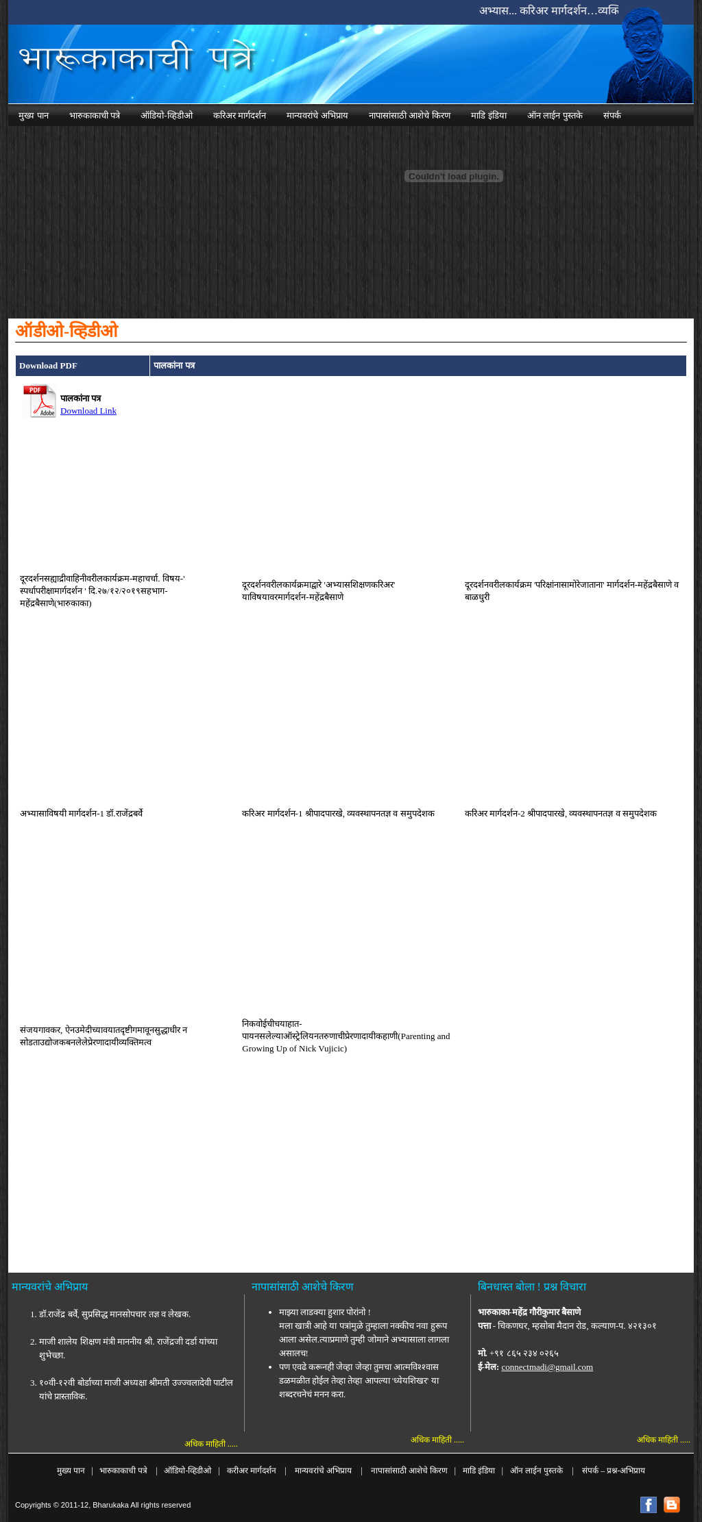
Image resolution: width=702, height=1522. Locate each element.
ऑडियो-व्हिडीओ (187, 1470)
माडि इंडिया (479, 1470)
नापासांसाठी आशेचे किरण (408, 1470)
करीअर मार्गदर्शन (253, 1470)
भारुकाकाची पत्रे (123, 1470)
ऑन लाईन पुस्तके (536, 1470)
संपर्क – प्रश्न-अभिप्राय (613, 1470)
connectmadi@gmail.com (548, 1367)
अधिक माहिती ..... (211, 1444)
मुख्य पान (71, 1470)
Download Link (88, 411)
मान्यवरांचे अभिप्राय (324, 1470)
